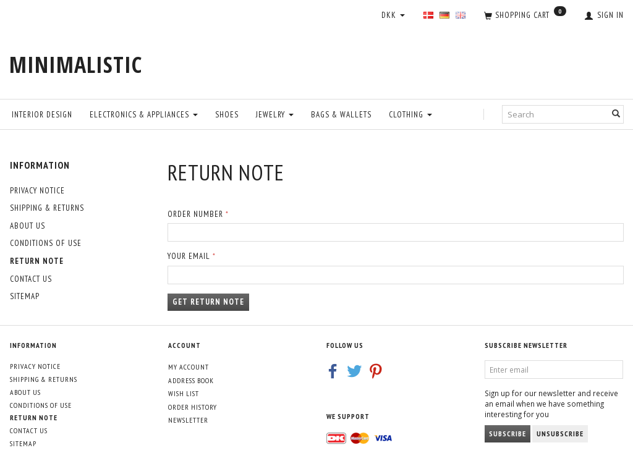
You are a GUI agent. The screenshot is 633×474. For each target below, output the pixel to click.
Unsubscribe (560, 433)
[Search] (616, 114)
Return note (37, 261)
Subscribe (507, 433)
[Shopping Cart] (525, 16)
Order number (195, 214)
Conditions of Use (46, 243)
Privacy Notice (37, 190)
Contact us (31, 279)
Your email (189, 256)
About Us (27, 226)
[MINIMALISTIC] (75, 64)
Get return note (208, 302)
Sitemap (25, 296)
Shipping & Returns (47, 208)
